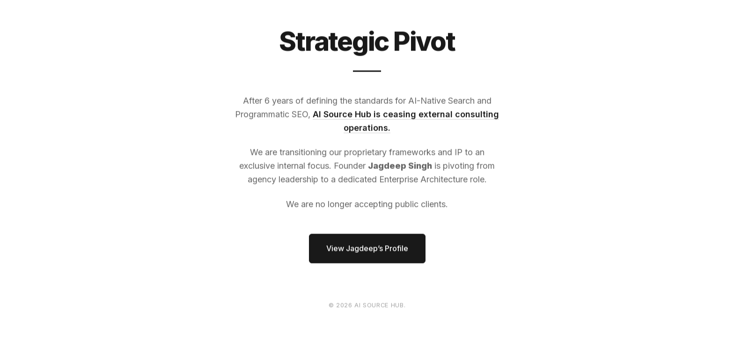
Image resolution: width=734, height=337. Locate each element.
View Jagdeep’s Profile (367, 248)
